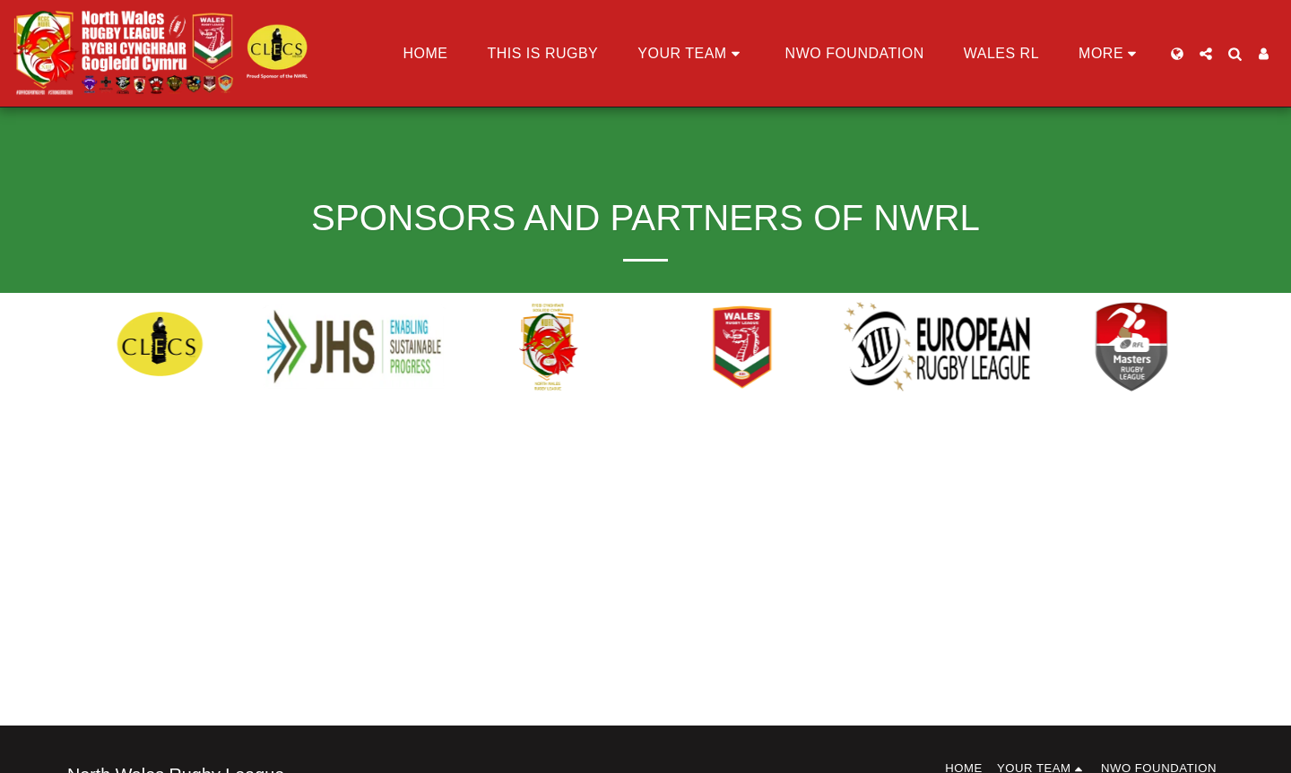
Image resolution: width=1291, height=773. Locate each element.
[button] (691, 53)
